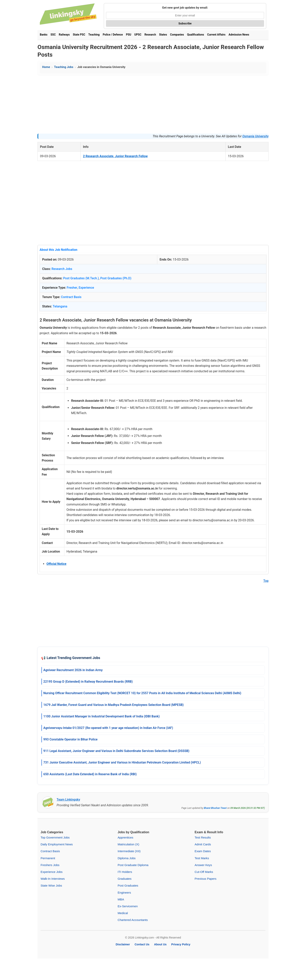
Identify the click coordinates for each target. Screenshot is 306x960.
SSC (53, 34)
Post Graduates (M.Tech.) (81, 278)
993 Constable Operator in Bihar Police (70, 739)
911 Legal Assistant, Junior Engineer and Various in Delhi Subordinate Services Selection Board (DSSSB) (116, 751)
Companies (177, 34)
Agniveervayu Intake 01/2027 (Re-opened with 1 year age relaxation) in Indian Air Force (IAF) (108, 728)
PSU (128, 34)
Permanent (48, 858)
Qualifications (195, 34)
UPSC (137, 34)
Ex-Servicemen (128, 906)
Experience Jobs (51, 871)
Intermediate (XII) (129, 851)
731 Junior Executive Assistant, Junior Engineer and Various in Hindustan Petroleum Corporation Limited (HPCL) (122, 762)
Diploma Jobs (127, 858)
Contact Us (142, 944)
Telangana (60, 306)
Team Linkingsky (68, 799)
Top (266, 581)
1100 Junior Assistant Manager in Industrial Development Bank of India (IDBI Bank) (101, 716)
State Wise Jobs (51, 885)
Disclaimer (123, 944)
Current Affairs (216, 34)
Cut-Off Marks (204, 871)
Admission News (239, 34)
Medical (123, 913)
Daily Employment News (57, 844)
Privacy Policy (180, 944)
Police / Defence (113, 34)
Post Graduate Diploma (133, 865)
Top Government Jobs (55, 837)
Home (46, 67)
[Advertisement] (153, 104)
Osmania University (255, 136)
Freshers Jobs (50, 865)
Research (150, 34)
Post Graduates (128, 885)
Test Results (203, 837)
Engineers (124, 892)
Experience (86, 287)
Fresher (72, 287)
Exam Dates (203, 851)
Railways (64, 34)
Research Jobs (62, 269)
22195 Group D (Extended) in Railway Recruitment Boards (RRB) (88, 681)
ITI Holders (125, 871)
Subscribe (185, 23)
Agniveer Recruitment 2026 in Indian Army (73, 670)
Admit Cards (203, 844)
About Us (160, 944)
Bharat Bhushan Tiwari (215, 808)
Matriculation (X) (128, 844)
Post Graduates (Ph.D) (115, 278)
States (163, 34)
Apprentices (125, 837)
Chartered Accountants (133, 920)
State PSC (79, 34)
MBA (121, 899)
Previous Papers (205, 878)
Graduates (125, 878)
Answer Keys (203, 865)
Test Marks (202, 858)
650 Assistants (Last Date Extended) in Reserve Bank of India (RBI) (90, 774)
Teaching (94, 34)
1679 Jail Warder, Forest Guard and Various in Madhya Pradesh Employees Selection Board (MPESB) (113, 705)
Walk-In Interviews (53, 878)
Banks (43, 34)
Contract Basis (71, 297)
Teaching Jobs (63, 67)
